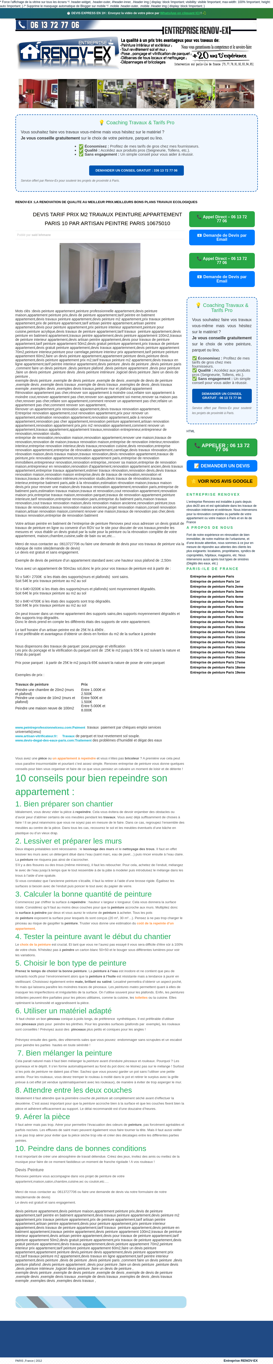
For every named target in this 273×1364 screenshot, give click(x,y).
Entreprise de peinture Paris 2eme (216, 586)
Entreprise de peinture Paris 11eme (217, 632)
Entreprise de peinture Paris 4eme (216, 597)
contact (211, 74)
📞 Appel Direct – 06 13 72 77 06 (222, 219)
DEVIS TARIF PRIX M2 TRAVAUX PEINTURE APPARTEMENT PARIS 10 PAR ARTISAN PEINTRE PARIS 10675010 (107, 218)
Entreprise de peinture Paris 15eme (217, 652)
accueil (28, 74)
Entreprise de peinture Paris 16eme (217, 657)
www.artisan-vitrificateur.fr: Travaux (45, 736)
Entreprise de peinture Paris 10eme (217, 627)
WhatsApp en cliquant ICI (180, 13)
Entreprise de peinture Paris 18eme (217, 667)
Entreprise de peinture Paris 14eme (217, 647)
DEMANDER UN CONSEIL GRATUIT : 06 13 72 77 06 (222, 396)
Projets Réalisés (129, 74)
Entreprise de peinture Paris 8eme (216, 617)
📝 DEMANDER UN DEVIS (222, 465)
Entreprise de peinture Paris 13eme (217, 642)
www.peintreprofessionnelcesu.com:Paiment (50, 727)
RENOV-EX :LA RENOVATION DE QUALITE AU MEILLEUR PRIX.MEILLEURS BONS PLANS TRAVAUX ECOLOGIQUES (106, 202)
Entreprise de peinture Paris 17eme (217, 662)
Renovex (56, 74)
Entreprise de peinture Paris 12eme (217, 637)
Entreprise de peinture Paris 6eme (216, 607)
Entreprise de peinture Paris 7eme (216, 612)
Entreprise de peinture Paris (212, 576)
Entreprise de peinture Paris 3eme (216, 591)
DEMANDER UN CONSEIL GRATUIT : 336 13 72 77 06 (136, 170)
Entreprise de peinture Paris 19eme (217, 672)
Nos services (88, 74)
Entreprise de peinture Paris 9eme (216, 622)
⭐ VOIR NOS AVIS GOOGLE (222, 481)
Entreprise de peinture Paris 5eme (216, 602)
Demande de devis (174, 74)
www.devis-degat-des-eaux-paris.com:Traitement (53, 740)
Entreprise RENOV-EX (241, 1360)
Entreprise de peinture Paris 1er (215, 581)
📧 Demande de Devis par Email (221, 237)
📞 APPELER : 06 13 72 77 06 (222, 447)
